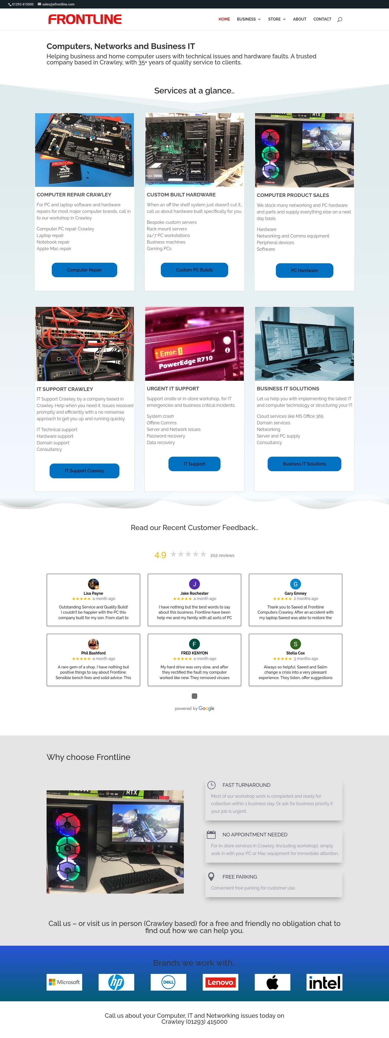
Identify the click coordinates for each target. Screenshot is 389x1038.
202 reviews (222, 555)
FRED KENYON (194, 653)
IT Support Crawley (84, 470)
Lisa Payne (93, 593)
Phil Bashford (93, 653)
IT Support (194, 464)
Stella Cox (295, 653)
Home (224, 19)
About (300, 19)
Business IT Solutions (304, 464)
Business (246, 19)
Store (274, 19)
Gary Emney (296, 593)
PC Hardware (304, 270)
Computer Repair (84, 270)
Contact (322, 19)
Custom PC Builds (194, 270)
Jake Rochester (194, 593)
